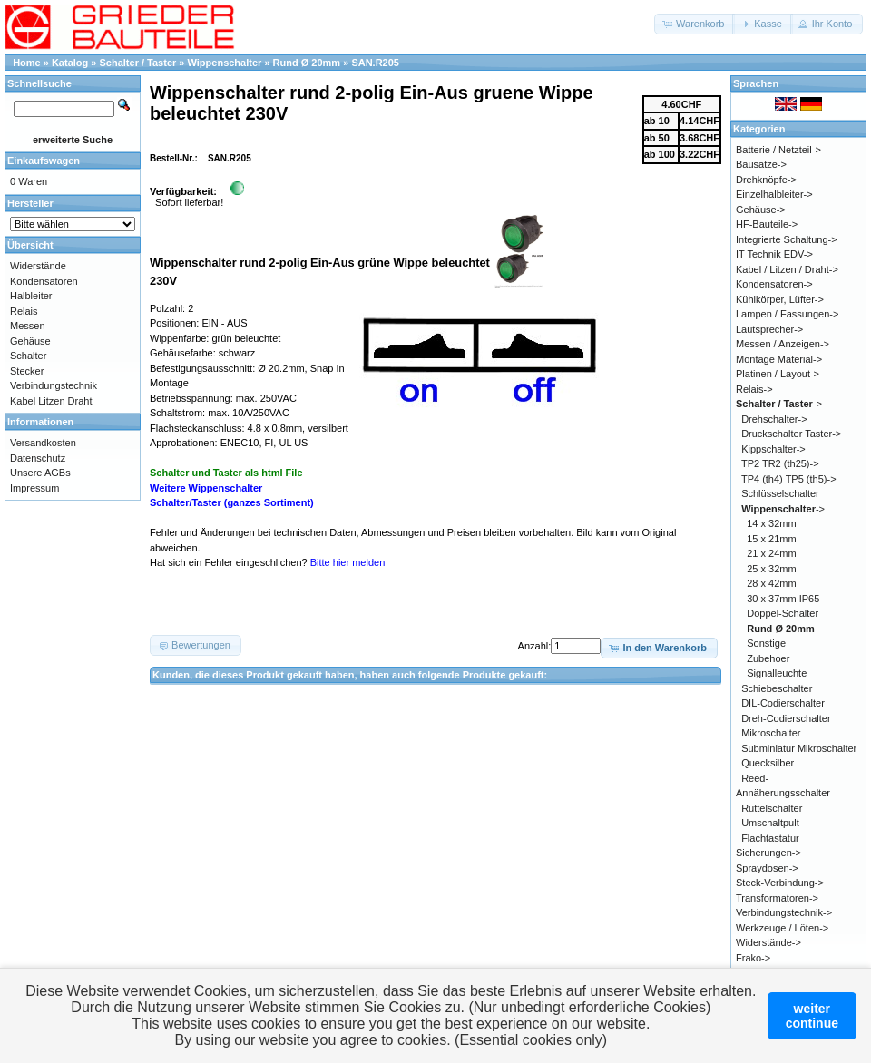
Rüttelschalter (771, 808)
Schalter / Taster (138, 62)
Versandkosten (43, 442)
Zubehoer (768, 658)
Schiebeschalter (776, 688)
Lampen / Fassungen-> (787, 313)
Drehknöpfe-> (766, 179)
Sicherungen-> (768, 852)
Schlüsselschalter (780, 493)
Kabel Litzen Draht (51, 400)
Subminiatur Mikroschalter (798, 748)
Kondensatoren (44, 281)
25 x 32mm (771, 568)
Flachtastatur (770, 838)
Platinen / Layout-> (777, 373)
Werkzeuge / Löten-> (782, 927)
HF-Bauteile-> (767, 224)
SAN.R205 (375, 62)
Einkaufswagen (43, 160)
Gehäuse (30, 341)
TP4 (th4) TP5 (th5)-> (789, 478)
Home (27, 62)
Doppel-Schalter (782, 613)
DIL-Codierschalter (783, 702)
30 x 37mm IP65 (783, 598)
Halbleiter (31, 295)
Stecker (27, 371)
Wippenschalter (225, 62)
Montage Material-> (779, 359)
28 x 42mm (771, 583)
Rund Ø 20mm (307, 62)
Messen (27, 325)
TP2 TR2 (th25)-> (780, 463)
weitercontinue (812, 1015)
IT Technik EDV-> (774, 254)
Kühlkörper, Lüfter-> (780, 299)
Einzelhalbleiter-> (774, 194)
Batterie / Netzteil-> (778, 149)
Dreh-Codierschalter (785, 718)
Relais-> (754, 389)
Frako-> (753, 957)
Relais (24, 311)
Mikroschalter (770, 732)
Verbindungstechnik (53, 385)
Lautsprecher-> (769, 329)
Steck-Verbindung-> (780, 882)
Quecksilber (767, 762)
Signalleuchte (777, 673)
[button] (694, 24)
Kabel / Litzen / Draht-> (787, 269)
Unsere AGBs (40, 472)
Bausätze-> (761, 164)
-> (779, 403)
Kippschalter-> (773, 449)
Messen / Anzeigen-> (782, 343)
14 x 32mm (771, 523)
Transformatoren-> (777, 897)
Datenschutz (37, 458)
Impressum (34, 488)
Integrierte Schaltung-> (786, 239)
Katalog (70, 62)
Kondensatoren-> (774, 283)
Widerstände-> (768, 942)
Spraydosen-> (767, 868)
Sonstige (766, 643)
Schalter (28, 355)
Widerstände (38, 265)
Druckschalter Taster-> (791, 433)
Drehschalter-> (774, 419)
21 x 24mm (771, 553)
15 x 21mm (771, 538)
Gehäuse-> (761, 209)
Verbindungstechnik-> (784, 912)
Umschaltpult (770, 822)
